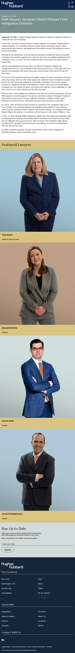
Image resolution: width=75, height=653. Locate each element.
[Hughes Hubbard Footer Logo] (12, 568)
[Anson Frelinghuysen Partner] (37, 475)
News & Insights (8, 616)
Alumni (40, 626)
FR (72, 3)
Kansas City (6, 588)
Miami (40, 584)
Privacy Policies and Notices (35, 647)
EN (69, 3)
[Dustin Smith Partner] (37, 381)
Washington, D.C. (9, 584)
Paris (40, 579)
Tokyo (40, 588)
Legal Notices (6, 647)
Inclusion (5, 626)
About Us (41, 616)
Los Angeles (6, 593)
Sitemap (49, 647)
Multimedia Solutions (30, 650)
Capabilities (6, 612)
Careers (5, 621)
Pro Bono (42, 612)
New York (5, 579)
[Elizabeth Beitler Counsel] (37, 288)
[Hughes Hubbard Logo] (12, 4)
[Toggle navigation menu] (72, 6)
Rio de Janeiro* (44, 593)
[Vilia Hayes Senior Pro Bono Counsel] (37, 196)
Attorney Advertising (18, 647)
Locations (42, 621)
